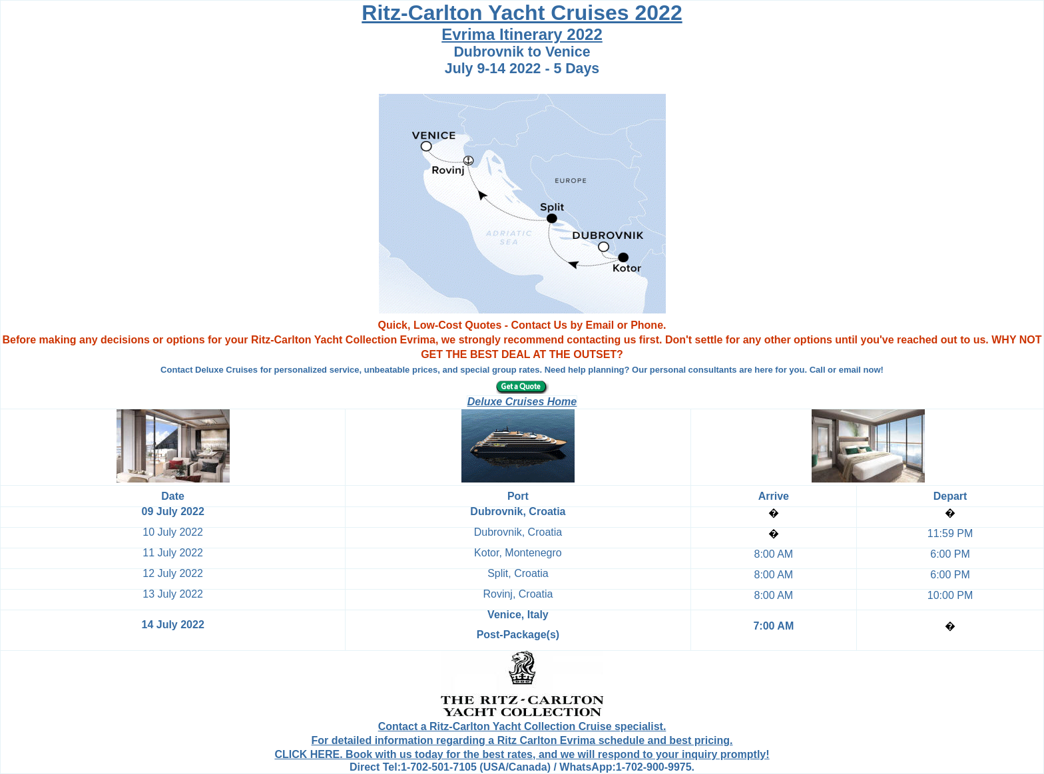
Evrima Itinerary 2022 (522, 34)
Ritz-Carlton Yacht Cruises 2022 (522, 13)
